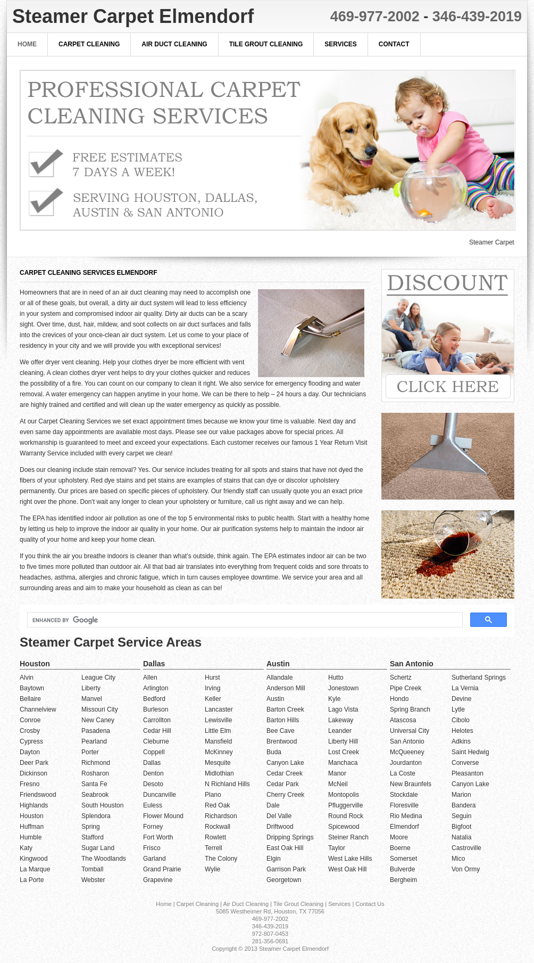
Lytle (458, 709)
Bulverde (402, 869)
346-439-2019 (477, 17)
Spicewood (344, 826)
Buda (273, 752)
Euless (152, 805)
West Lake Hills (350, 858)
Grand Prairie (162, 869)
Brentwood (281, 741)
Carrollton (157, 720)
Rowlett (215, 837)
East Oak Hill (284, 848)
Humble (30, 837)
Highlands (34, 805)
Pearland (94, 741)
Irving (212, 688)
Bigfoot (461, 826)
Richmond (95, 762)
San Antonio (407, 741)
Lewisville (218, 720)
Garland (154, 858)
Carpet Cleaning (89, 44)
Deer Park (34, 762)
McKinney (219, 752)
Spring (90, 826)
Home (27, 44)
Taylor (336, 848)
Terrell (213, 848)
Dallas (152, 762)
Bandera (463, 805)
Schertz (401, 677)
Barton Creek (285, 709)
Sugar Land (97, 848)
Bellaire (30, 699)
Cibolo (461, 720)
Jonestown (343, 688)
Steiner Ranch (348, 837)
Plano (213, 794)
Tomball (92, 869)
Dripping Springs (290, 837)
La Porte (32, 880)
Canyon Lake (285, 762)
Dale (273, 805)
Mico (458, 858)
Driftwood (280, 826)
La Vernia (465, 688)
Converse (465, 762)
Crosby (30, 731)
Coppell (154, 752)
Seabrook (95, 794)
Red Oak (217, 805)
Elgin (273, 858)
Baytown (32, 688)
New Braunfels (410, 784)
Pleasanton (467, 773)
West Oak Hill (347, 869)
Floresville (404, 805)
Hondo (399, 699)
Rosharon (95, 773)
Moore (399, 837)
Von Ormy (466, 869)
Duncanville (159, 794)
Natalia (461, 837)
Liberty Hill (343, 741)
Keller (213, 699)
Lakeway (340, 720)
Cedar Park (282, 784)
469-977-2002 (375, 17)
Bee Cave (280, 731)
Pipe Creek (405, 688)
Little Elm (218, 731)
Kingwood (34, 858)
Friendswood (38, 794)
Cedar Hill (157, 731)
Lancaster (219, 709)
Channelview (38, 709)
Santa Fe (94, 784)
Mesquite (218, 762)
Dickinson (33, 773)
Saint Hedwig (470, 752)
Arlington (155, 688)
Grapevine (157, 880)
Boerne (400, 848)
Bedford (154, 699)
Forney (153, 826)
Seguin (461, 816)
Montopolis (343, 794)
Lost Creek (343, 752)
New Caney (97, 720)
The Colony (221, 858)
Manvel (91, 699)
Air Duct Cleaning (174, 44)
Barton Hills (282, 720)
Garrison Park (286, 869)
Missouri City (99, 709)
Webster (93, 880)
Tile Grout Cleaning (266, 44)
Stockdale (404, 794)
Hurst (212, 677)
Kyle (334, 699)
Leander (340, 731)
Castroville (466, 848)
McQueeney (407, 752)
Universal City (409, 731)
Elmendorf (404, 826)
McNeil (338, 784)
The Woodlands (103, 858)
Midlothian (219, 773)
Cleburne (156, 741)
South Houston (102, 805)
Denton (153, 773)
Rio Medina (406, 816)
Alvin (27, 677)
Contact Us (369, 904)
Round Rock (345, 816)
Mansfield (218, 741)
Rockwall (217, 826)
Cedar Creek (284, 773)
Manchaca (342, 762)
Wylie (212, 869)
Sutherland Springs (479, 677)
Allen (150, 677)
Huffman (32, 826)
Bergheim (403, 880)
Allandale (279, 677)
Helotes (462, 731)
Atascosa (403, 720)
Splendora (96, 816)
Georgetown (283, 880)
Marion (461, 794)
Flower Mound (163, 816)
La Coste (402, 773)
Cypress (31, 741)
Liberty (91, 688)
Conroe (30, 720)
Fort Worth (158, 837)
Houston (32, 816)
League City (98, 677)
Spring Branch (410, 709)
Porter (90, 752)
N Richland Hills (227, 784)
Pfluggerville (345, 805)
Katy (26, 848)
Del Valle (278, 816)
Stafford (92, 837)
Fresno (29, 784)
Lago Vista (343, 709)
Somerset (403, 858)
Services (340, 44)
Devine (461, 699)
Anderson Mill (285, 688)
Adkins (461, 741)
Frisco (152, 848)
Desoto (153, 784)
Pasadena (95, 731)
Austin (275, 699)
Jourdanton (406, 762)
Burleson (155, 709)
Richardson (221, 816)
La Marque (35, 869)
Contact (394, 44)
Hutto (336, 677)
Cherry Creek (285, 794)
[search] (243, 620)
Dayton (30, 752)
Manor (337, 773)
